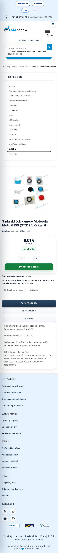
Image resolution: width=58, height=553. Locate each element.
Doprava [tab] (29, 318)
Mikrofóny (13, 130)
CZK (34, 10)
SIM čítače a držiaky (17, 144)
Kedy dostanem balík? (12, 433)
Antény (12, 86)
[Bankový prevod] (44, 525)
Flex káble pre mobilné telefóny (23, 91)
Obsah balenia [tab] (29, 311)
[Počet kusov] (29, 258)
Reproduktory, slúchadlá (19, 139)
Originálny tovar (9, 482)
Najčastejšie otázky (11, 448)
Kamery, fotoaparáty (18, 101)
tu (50, 546)
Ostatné (12, 134)
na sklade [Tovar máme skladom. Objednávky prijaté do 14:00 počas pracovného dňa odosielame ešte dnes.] (29, 249)
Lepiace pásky (15, 125)
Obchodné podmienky (12, 405)
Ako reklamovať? (10, 454)
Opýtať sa (33, 290)
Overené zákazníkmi (11, 392)
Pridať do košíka (29, 266)
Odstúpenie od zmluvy (12, 489)
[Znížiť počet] (22, 258)
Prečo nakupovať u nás (12, 386)
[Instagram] (13, 511)
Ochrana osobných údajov (14, 399)
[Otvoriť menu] (53, 24)
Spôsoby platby (9, 427)
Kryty (11, 115)
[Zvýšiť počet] (36, 258)
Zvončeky (13, 154)
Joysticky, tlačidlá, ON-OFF (20, 96)
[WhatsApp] (13, 519)
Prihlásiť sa (23, 4)
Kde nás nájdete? (10, 461)
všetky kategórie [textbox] (14, 54)
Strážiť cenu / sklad (13, 290)
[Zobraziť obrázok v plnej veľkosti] (29, 191)
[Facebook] (5, 511)
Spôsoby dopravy (10, 420)
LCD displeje (14, 120)
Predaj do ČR (47, 536)
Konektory (13, 110)
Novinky (8, 536)
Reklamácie (31, 536)
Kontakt (38, 4)
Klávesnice (13, 105)
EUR (25, 10)
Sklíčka (12, 149)
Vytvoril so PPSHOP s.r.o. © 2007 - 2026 (29, 548)
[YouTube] (5, 519)
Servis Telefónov (23, 539)
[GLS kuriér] (29, 525)
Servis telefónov (9, 467)
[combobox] (29, 54)
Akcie (19, 536)
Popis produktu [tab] (29, 303)
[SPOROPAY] (14, 525)
